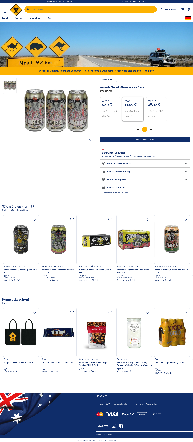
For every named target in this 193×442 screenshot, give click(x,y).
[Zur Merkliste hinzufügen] (34, 219)
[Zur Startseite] (16, 15)
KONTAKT (101, 396)
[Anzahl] (144, 129)
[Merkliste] (182, 9)
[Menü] (5, 11)
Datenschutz (152, 404)
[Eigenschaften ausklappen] (145, 163)
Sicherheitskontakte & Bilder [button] (115, 193)
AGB (108, 404)
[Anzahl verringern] (151, 129)
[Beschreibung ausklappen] (145, 172)
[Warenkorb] (189, 9)
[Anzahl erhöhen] (138, 129)
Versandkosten (121, 404)
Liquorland (35, 18)
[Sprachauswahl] (188, 18)
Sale (50, 18)
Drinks (18, 18)
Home (99, 404)
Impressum (137, 404)
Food (5, 18)
